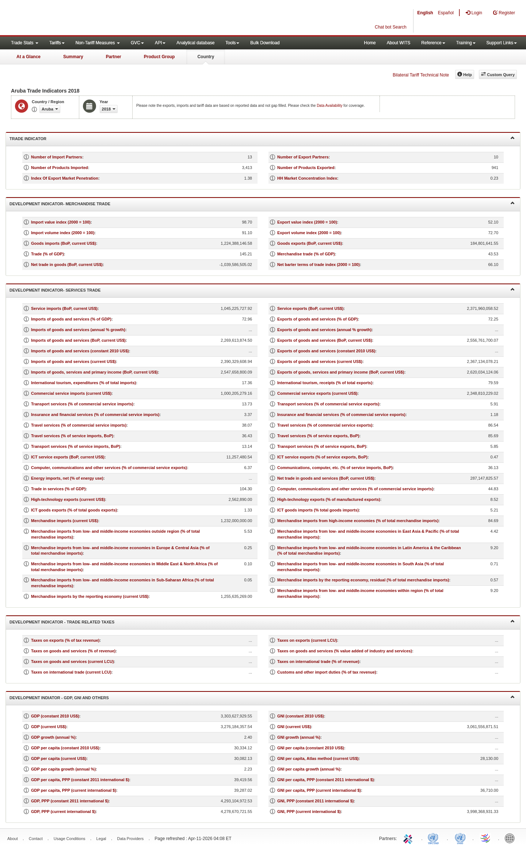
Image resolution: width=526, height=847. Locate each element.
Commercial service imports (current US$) (71, 393)
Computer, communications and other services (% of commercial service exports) (109, 467)
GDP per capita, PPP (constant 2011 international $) (80, 779)
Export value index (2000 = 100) (307, 222)
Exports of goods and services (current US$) (319, 361)
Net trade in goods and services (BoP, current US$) (325, 478)
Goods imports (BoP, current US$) (63, 243)
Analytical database (195, 42)
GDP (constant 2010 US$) (55, 716)
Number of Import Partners (56, 157)
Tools (232, 42)
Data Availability (330, 106)
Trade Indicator (262, 138)
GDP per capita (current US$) (58, 758)
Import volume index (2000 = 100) (62, 233)
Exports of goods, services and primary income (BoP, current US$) (340, 372)
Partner (113, 56)
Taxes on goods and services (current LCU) (72, 661)
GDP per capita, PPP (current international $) (73, 790)
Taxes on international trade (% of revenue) (318, 661)
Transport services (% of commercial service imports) (82, 404)
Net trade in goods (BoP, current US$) (67, 264)
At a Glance (28, 56)
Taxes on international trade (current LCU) (71, 672)
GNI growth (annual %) (298, 737)
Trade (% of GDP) (47, 254)
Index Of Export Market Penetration (64, 178)
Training (466, 42)
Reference (433, 42)
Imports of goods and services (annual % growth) (78, 329)
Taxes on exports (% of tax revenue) (65, 640)
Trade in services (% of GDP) (58, 489)
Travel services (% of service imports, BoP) (72, 436)
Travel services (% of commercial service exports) (324, 425)
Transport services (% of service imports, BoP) (75, 446)
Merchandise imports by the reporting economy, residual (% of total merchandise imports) (363, 580)
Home (370, 42)
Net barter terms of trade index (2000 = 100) (318, 264)
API (160, 42)
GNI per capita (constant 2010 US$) (310, 748)
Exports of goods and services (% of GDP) (317, 319)
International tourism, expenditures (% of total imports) (83, 383)
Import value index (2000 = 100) (61, 222)
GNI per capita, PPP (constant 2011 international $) (325, 779)
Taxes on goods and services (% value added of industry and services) (344, 651)
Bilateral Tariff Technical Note (421, 75)
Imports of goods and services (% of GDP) (71, 319)
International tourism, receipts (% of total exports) (324, 383)
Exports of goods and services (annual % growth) (324, 329)
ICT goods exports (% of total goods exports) (74, 510)
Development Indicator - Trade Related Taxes (262, 621)
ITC (409, 838)
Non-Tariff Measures (98, 42)
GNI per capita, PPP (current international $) (319, 790)
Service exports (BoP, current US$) (310, 308)
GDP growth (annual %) (53, 737)
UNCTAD (434, 838)
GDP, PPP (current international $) (63, 811)
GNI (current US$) (294, 726)
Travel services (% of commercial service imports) (78, 425)
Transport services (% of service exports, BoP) (321, 446)
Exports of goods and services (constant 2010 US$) (326, 351)
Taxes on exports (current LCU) (307, 640)
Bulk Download (264, 42)
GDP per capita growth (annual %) (63, 769)
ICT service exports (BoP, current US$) (67, 457)
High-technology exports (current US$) (68, 499)
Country (205, 56)
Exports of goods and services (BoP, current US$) (324, 340)
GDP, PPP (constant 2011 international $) (69, 801)
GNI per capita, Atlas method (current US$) (318, 758)
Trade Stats (24, 42)
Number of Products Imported (59, 167)
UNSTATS (460, 838)
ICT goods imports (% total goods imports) (318, 510)
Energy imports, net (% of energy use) (67, 478)
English (425, 12)
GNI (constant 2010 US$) (300, 716)
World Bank (511, 838)
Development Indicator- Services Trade (262, 289)
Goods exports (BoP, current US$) (309, 243)
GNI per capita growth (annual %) (308, 769)
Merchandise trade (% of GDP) (306, 254)
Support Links (502, 42)
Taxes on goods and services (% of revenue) (73, 651)
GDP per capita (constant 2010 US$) (65, 748)
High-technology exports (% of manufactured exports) (328, 499)
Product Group (159, 56)
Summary (73, 56)
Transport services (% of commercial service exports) (328, 404)
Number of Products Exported (305, 167)
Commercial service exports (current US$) (317, 393)
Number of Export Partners (303, 157)
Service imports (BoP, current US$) (64, 308)
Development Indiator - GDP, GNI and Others (262, 697)
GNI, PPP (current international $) (309, 811)
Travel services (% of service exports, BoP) (318, 436)
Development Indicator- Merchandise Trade (262, 203)
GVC (137, 42)
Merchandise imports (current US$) (64, 520)
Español (446, 12)
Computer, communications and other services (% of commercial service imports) (355, 489)
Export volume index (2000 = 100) (309, 233)
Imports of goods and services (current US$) (73, 361)
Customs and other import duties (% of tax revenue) (326, 672)
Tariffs (57, 42)
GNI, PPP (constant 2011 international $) (315, 801)
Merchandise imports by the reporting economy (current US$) (90, 596)
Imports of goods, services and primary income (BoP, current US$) (94, 372)
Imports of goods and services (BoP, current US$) (78, 340)
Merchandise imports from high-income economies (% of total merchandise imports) (357, 520)
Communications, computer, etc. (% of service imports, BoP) (335, 467)
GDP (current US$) (48, 726)
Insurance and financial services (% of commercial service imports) (95, 414)
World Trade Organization (486, 838)
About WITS (399, 42)
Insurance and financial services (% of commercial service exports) (341, 414)
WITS (73, 18)
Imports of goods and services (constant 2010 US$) (80, 351)
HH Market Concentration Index (307, 178)
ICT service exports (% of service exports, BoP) (322, 457)
